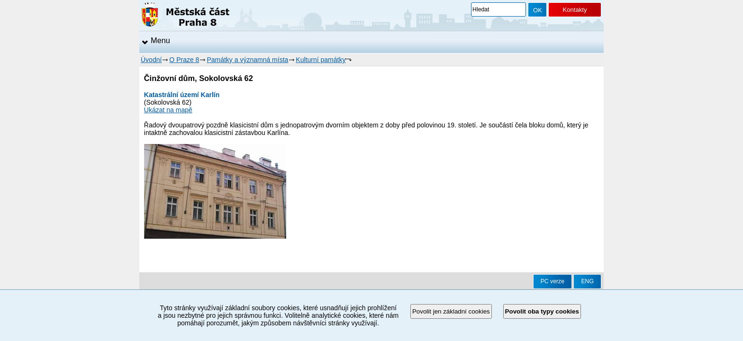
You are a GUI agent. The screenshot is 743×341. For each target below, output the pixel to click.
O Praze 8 (184, 59)
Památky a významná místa (247, 59)
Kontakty (574, 9)
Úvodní (151, 59)
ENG (587, 281)
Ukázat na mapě (168, 110)
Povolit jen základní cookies (451, 311)
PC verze (552, 281)
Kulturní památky (320, 59)
